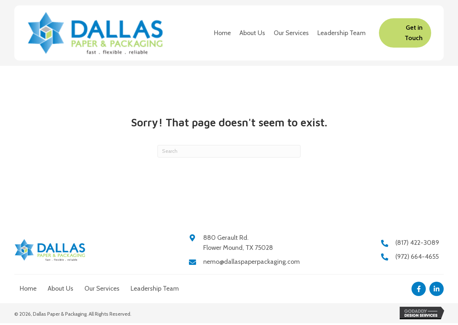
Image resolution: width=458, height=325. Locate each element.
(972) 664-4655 (417, 257)
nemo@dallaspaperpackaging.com (251, 262)
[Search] (229, 151)
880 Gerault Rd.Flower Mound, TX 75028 (238, 243)
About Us (60, 288)
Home (28, 288)
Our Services (102, 288)
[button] (418, 289)
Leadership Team (155, 288)
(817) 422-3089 (417, 243)
